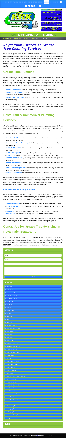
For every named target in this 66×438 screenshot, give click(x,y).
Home (5, 2)
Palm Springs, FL (11, 370)
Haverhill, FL (10, 307)
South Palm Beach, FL (13, 400)
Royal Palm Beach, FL (12, 382)
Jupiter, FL (9, 322)
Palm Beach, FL (11, 367)
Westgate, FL (10, 418)
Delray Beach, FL (11, 301)
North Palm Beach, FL (13, 352)
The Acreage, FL (11, 406)
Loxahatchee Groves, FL (13, 346)
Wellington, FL (10, 412)
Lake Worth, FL (11, 337)
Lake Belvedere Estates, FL (14, 328)
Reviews (35, 2)
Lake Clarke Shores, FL (13, 331)
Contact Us (56, 2)
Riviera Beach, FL (11, 379)
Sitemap (54, 435)
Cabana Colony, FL (12, 298)
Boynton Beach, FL (12, 295)
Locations (46, 2)
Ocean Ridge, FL (11, 355)
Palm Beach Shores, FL (13, 364)
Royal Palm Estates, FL (13, 385)
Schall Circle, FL (11, 391)
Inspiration (40, 2)
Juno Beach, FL (11, 316)
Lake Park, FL (10, 334)
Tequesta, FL (10, 403)
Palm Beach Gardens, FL (13, 361)
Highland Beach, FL (12, 310)
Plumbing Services (28, 2)
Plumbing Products (18, 2)
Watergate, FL (10, 409)
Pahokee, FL (10, 358)
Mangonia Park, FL (12, 349)
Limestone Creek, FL (12, 343)
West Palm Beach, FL (12, 415)
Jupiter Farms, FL (11, 319)
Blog (51, 2)
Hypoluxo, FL (10, 313)
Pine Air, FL (10, 373)
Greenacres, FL (11, 304)
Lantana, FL (10, 340)
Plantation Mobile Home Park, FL (16, 376)
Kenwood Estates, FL (12, 325)
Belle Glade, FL (11, 289)
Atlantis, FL (10, 286)
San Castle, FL (10, 388)
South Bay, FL (10, 397)
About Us (10, 2)
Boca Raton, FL (11, 292)
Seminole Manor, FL (12, 394)
